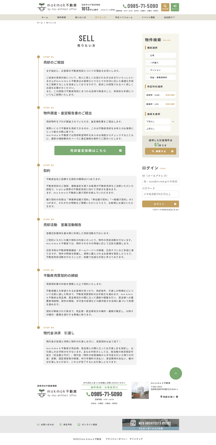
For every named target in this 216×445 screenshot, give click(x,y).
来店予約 (66, 424)
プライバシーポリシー (117, 439)
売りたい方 (100, 17)
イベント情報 (148, 17)
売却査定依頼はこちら (88, 150)
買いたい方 (80, 17)
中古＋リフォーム (124, 17)
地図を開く (167, 396)
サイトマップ (136, 439)
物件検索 (61, 17)
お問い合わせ (45, 424)
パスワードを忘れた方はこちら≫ (166, 209)
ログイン (159, 204)
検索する (159, 151)
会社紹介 (168, 17)
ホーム (45, 17)
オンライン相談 (87, 424)
